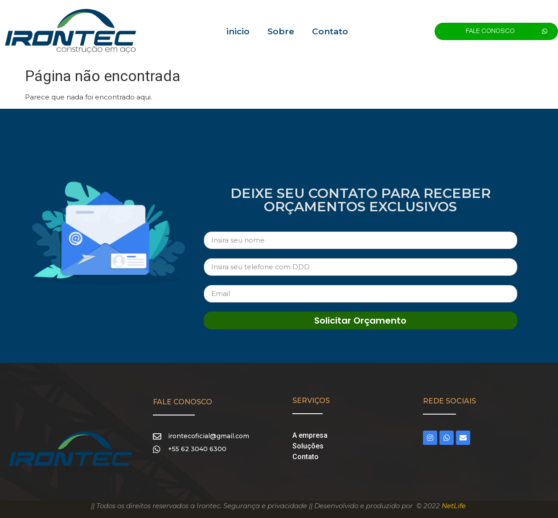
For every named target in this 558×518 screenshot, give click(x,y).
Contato (330, 31)
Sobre (280, 31)
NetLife (454, 506)
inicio (238, 31)
